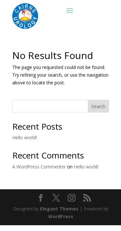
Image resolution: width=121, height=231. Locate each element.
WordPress (60, 216)
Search (98, 106)
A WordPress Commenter (39, 167)
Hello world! (24, 137)
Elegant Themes (59, 209)
